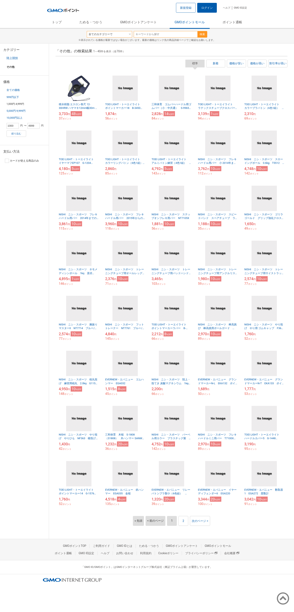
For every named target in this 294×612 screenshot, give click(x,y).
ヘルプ (226, 7)
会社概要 (231, 553)
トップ (57, 22)
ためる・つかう (90, 22)
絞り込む (16, 133)
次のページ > (200, 521)
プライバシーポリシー (201, 553)
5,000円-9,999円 (16, 110)
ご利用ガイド (101, 545)
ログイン (207, 7)
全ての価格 (13, 90)
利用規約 (145, 553)
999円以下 (13, 97)
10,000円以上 (14, 117)
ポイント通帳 (232, 22)
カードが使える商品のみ (22, 161)
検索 (202, 34)
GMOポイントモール (190, 22)
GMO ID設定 (240, 7)
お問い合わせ (124, 553)
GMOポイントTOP (74, 545)
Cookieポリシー (168, 553)
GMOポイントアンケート (138, 22)
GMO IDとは (124, 545)
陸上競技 (12, 58)
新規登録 (186, 7)
